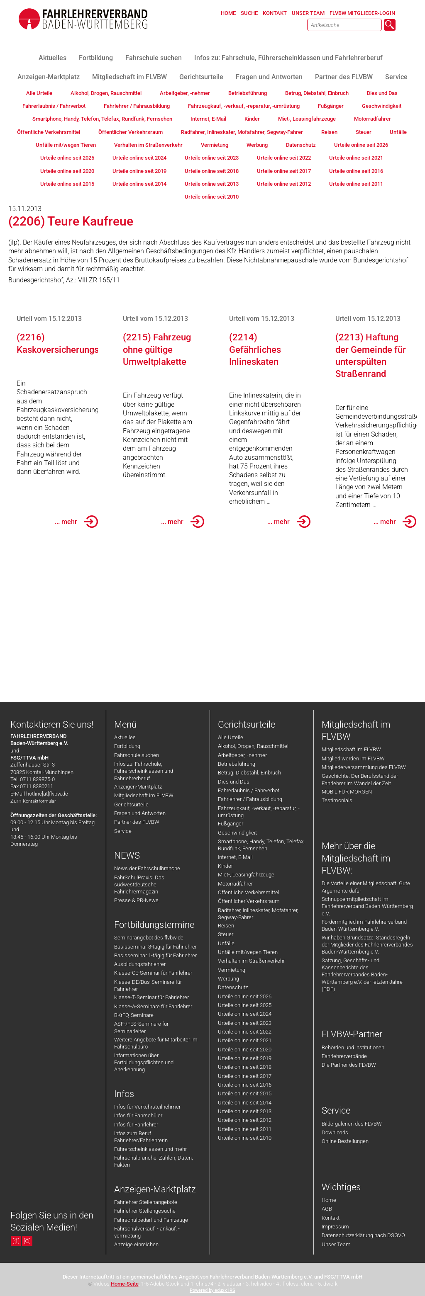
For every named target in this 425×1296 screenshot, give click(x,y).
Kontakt (331, 1218)
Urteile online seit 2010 (244, 1138)
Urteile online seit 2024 (244, 1014)
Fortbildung (127, 746)
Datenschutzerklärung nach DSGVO (363, 1235)
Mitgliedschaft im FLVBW (143, 795)
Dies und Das (233, 782)
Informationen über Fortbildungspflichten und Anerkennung (143, 1062)
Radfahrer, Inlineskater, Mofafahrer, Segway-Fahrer (258, 913)
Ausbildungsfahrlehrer (140, 964)
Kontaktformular (39, 801)
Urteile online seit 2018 (244, 1067)
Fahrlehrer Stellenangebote (145, 1202)
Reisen (226, 925)
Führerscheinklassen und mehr (150, 1149)
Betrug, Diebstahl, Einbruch (249, 772)
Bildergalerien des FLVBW (352, 1124)
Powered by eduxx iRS (212, 1290)
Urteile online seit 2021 (244, 1040)
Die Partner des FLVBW (349, 1065)
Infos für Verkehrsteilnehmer (147, 1107)
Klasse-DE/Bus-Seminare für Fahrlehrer (148, 985)
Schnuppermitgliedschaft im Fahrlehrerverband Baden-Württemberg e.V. (367, 906)
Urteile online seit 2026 (244, 996)
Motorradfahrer (235, 884)
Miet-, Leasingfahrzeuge (246, 874)
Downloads (335, 1132)
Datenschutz (233, 987)
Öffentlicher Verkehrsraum (249, 901)
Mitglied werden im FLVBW (353, 758)
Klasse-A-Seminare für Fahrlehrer (153, 1006)
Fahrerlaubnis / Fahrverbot (248, 790)
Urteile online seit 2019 (244, 1058)
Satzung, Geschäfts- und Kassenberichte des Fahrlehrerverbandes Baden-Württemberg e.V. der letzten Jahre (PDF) (362, 974)
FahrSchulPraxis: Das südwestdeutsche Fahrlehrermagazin (139, 884)
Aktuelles (125, 737)
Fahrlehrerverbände (344, 1056)
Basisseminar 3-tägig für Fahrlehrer (155, 947)
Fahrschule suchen (136, 755)
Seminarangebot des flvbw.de (148, 937)
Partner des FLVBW (136, 822)
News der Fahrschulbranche (147, 868)
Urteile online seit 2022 (244, 1032)
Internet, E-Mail (235, 857)
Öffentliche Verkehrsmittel (248, 892)
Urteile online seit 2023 (244, 1023)
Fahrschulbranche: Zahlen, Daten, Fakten (153, 1161)
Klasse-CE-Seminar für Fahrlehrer (153, 973)
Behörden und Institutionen (353, 1047)
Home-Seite (125, 1284)
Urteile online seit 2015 (244, 1093)
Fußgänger (230, 823)
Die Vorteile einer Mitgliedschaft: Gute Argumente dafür (366, 886)
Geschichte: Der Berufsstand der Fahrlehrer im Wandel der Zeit (360, 779)
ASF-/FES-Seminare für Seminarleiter (141, 1027)
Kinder (225, 866)
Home (329, 1200)
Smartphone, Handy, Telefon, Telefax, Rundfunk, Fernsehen (261, 845)
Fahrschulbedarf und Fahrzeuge (151, 1220)
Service (123, 831)
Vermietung (231, 970)
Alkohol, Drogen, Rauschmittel (253, 746)
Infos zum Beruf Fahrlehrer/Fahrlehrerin (141, 1136)
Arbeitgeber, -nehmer (242, 755)
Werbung (228, 979)
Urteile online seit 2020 (244, 1049)
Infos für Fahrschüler (138, 1115)
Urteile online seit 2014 (244, 1102)
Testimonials (337, 800)
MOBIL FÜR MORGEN (347, 792)
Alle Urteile (230, 737)
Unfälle (226, 943)
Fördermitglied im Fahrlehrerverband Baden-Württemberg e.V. (364, 925)
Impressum (335, 1226)
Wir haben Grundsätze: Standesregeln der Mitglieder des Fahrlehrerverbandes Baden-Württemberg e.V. (367, 944)
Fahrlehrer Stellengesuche (145, 1211)
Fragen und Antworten (140, 813)
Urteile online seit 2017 (244, 1076)
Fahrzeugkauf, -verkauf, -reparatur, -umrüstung (259, 811)
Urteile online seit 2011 (244, 1129)
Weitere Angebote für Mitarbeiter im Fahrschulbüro (156, 1043)
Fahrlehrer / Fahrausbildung (250, 799)
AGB (327, 1209)
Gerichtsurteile (131, 804)
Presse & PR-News (136, 900)
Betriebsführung (236, 764)
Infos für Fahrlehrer (136, 1124)
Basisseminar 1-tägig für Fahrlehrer (155, 955)
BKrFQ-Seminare (134, 1015)
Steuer (225, 934)
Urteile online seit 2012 (244, 1120)
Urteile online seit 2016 (244, 1085)
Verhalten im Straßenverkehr (251, 961)
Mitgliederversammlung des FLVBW (364, 767)
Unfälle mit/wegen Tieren (248, 952)
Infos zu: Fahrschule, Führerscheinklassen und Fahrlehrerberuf (143, 771)
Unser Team (336, 1244)
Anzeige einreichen (136, 1244)
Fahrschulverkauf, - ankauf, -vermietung (147, 1232)
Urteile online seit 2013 (244, 1111)
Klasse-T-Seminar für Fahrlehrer (151, 997)
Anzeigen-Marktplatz (138, 787)
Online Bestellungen (345, 1141)
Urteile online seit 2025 (244, 1005)
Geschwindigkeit (237, 833)
